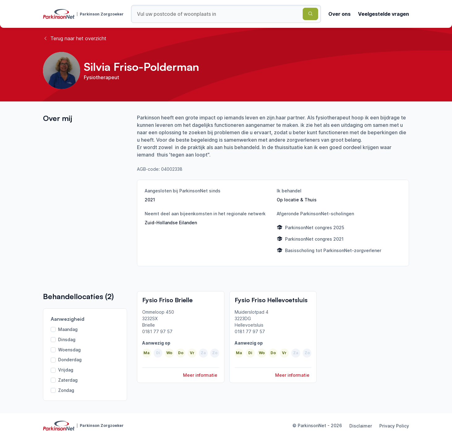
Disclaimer (360, 425)
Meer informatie (200, 375)
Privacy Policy (394, 425)
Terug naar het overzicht (74, 38)
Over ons (339, 14)
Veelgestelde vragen (383, 14)
